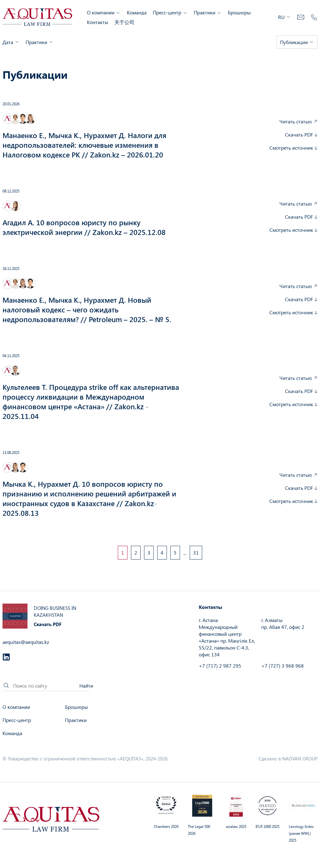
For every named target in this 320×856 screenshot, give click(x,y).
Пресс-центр (170, 12)
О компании (104, 12)
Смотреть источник (293, 147)
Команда (137, 12)
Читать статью (298, 121)
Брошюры (239, 12)
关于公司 (124, 22)
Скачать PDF (301, 134)
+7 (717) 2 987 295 (220, 665)
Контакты (97, 22)
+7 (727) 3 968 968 (282, 665)
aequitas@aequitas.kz (25, 642)
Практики (208, 12)
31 (196, 552)
